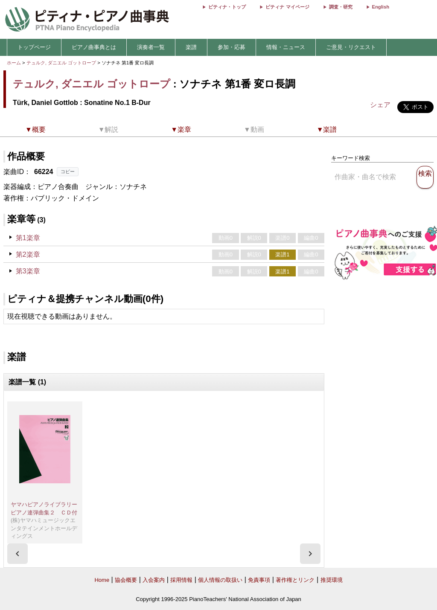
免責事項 (259, 580)
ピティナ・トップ (227, 6)
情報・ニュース (285, 47)
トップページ (34, 47)
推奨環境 (331, 580)
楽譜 (191, 47)
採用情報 (181, 580)
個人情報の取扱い (220, 580)
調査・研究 (341, 6)
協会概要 (126, 580)
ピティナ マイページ (287, 6)
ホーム (14, 62)
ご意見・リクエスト (351, 47)
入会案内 (154, 580)
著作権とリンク (295, 580)
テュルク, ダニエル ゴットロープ (61, 62)
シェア (380, 104)
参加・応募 (231, 47)
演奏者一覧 (151, 47)
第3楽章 (28, 271)
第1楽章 (28, 237)
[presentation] (17, 553)
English (380, 6)
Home (101, 580)
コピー (68, 171)
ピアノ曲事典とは (94, 47)
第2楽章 (28, 254)
